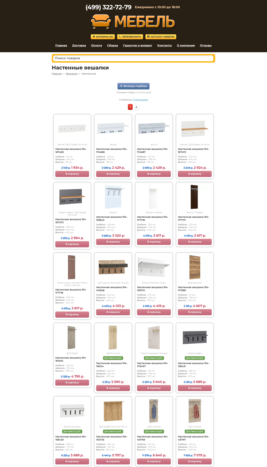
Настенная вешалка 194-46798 (152, 438)
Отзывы (206, 45)
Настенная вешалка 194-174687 (152, 150)
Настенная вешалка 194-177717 (193, 218)
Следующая (140, 99)
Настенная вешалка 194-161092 (71, 359)
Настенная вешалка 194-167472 (193, 150)
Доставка (79, 45)
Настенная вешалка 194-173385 (193, 289)
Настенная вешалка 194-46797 (193, 438)
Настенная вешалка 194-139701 (152, 289)
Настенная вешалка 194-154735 (111, 438)
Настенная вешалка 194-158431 (193, 365)
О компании (186, 45)
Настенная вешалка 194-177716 (152, 218)
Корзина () (103, 36)
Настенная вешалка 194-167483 (71, 150)
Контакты (164, 45)
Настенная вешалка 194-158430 (71, 438)
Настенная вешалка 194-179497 (152, 365)
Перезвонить (130, 36)
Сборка (112, 45)
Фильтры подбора (133, 86)
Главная (61, 45)
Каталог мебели (160, 36)
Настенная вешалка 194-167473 (71, 221)
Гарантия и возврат (137, 45)
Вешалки (72, 73)
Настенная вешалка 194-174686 (111, 150)
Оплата (96, 45)
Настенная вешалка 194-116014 (111, 365)
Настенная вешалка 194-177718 (71, 291)
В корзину (72, 173)
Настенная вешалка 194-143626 (111, 289)
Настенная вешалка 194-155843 (111, 218)
